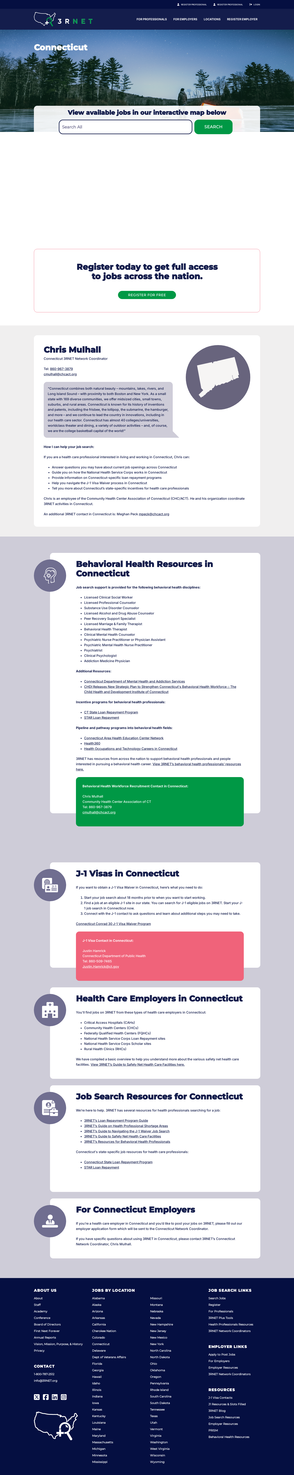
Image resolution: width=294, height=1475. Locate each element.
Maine (96, 1429)
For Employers (225, 19)
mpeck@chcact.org (154, 514)
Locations (251, 19)
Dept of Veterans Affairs (109, 1357)
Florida (97, 1364)
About (38, 1298)
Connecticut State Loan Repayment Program (118, 1162)
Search (213, 126)
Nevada (155, 1318)
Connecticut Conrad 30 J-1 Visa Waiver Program (113, 924)
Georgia (98, 1370)
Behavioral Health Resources (228, 1437)
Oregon (155, 1377)
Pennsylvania (159, 1383)
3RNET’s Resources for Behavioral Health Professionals (127, 1142)
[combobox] (126, 127)
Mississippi (99, 1462)
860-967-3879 (61, 369)
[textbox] (125, 127)
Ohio (153, 1364)
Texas (154, 1416)
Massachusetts (102, 1442)
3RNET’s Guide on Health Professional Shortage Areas (126, 1126)
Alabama (98, 1298)
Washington (159, 1442)
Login (257, 4)
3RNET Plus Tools (220, 1318)
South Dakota (160, 1403)
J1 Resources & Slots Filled (227, 1404)
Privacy (39, 1350)
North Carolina (160, 1350)
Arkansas (98, 1318)
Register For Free (147, 295)
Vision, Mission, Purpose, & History (58, 1344)
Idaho (96, 1383)
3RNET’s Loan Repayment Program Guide (116, 1120)
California (99, 1324)
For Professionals (191, 19)
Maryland (98, 1436)
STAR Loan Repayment (101, 718)
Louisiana (99, 1422)
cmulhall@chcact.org (60, 374)
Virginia (155, 1436)
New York (157, 1344)
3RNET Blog (217, 1411)
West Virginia (159, 1449)
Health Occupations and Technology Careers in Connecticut (130, 749)
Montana (156, 1305)
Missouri (156, 1298)
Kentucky (99, 1416)
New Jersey (158, 1331)
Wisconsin (157, 1455)
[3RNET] (63, 19)
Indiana (97, 1396)
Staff (37, 1305)
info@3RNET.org (45, 1381)
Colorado (98, 1337)
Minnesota (99, 1455)
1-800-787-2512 (44, 1374)
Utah (153, 1422)
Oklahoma (157, 1370)
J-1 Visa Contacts (220, 1398)
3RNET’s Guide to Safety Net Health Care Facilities (122, 1136)
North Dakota (160, 1357)
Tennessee (157, 1409)
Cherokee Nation (104, 1331)
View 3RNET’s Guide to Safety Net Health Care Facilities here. (138, 1064)
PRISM (213, 1430)
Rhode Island (159, 1390)
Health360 (92, 743)
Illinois (96, 1390)
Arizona (97, 1311)
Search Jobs (217, 1298)
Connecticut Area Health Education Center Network (124, 738)
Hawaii (97, 1377)
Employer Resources (223, 1367)
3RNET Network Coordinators (229, 1331)
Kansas (97, 1409)
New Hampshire (161, 1324)
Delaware (99, 1350)
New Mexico (158, 1337)
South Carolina (160, 1396)
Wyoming (157, 1462)
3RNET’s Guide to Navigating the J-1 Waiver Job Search (127, 1131)
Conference (42, 1318)
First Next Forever (47, 1331)
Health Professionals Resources (230, 1324)
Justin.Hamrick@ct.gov (100, 966)
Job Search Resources (224, 1417)
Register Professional (198, 4)
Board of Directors (47, 1324)
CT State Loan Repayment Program (111, 712)
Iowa (95, 1403)
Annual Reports (45, 1337)
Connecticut (101, 1344)
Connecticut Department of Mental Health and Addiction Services (134, 681)
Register (214, 1305)
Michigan (98, 1449)
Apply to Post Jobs (221, 1354)
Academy (40, 1311)
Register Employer (232, 4)
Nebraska (156, 1311)
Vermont (156, 1429)
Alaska (96, 1305)
